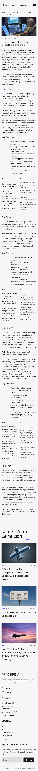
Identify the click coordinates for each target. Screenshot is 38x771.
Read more (30, 539)
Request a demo (8, 715)
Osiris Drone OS (8, 703)
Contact (23, 5)
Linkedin (6, 692)
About (4, 726)
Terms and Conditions (10, 732)
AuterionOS (6, 332)
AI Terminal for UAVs (10, 712)
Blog (14, 12)
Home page (6, 12)
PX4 (3, 221)
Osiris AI (5, 93)
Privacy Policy (7, 736)
